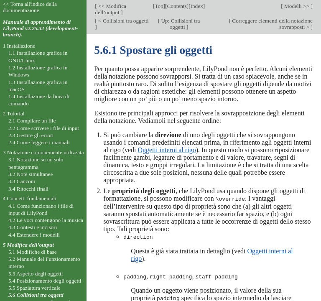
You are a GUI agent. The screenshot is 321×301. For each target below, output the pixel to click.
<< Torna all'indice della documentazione (30, 7)
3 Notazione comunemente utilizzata (43, 152)
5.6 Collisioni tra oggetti (36, 295)
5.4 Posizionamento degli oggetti (45, 281)
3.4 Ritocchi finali (28, 189)
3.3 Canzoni (21, 181)
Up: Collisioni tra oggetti (180, 24)
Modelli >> (297, 6)
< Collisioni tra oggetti (123, 21)
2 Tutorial (14, 113)
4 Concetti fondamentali (29, 198)
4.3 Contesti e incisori (32, 227)
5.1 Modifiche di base (32, 252)
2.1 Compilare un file (32, 120)
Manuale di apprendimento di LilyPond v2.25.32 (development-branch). (40, 28)
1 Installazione (19, 46)
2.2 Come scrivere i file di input (43, 128)
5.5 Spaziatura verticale (34, 288)
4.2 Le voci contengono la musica (45, 220)
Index (197, 6)
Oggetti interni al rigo (167, 149)
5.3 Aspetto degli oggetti (35, 273)
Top (159, 6)
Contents (177, 6)
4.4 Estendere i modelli (34, 235)
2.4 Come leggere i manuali (39, 142)
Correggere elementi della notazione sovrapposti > (272, 24)
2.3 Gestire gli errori (31, 135)
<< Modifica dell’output (110, 9)
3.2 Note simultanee (30, 174)
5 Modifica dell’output (28, 245)
